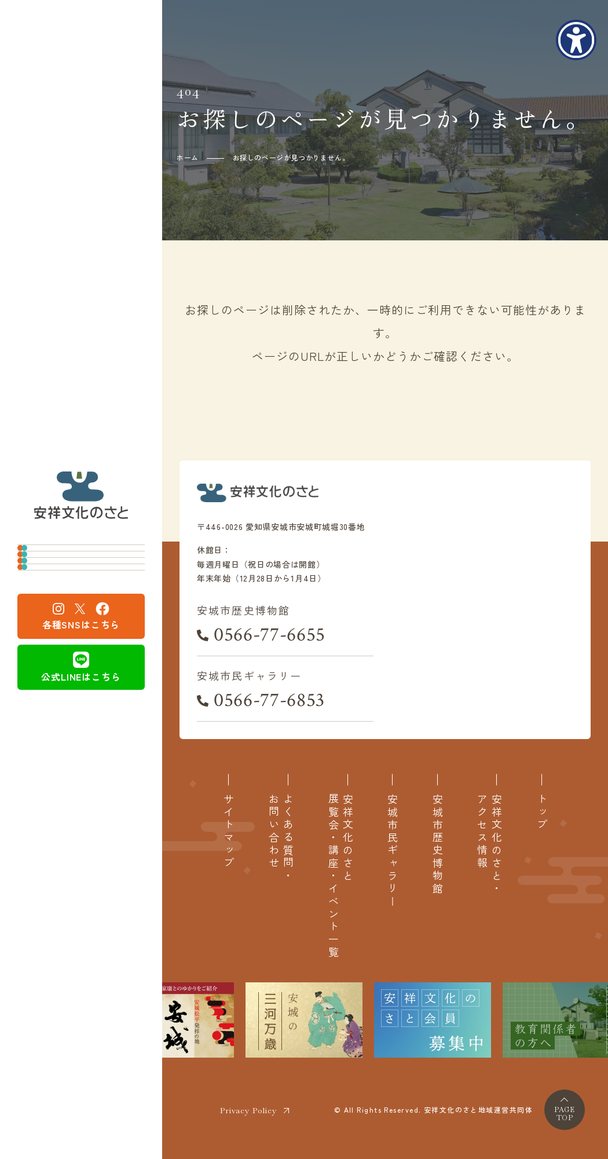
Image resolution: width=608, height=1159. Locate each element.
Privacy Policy (248, 1110)
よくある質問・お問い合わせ (280, 838)
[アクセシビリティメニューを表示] (576, 40)
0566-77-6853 (269, 700)
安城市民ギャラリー (80, 576)
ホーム (188, 157)
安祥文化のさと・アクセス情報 (489, 844)
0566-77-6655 (269, 635)
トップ (541, 813)
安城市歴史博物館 (75, 538)
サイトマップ (228, 832)
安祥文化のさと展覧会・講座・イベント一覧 (340, 876)
